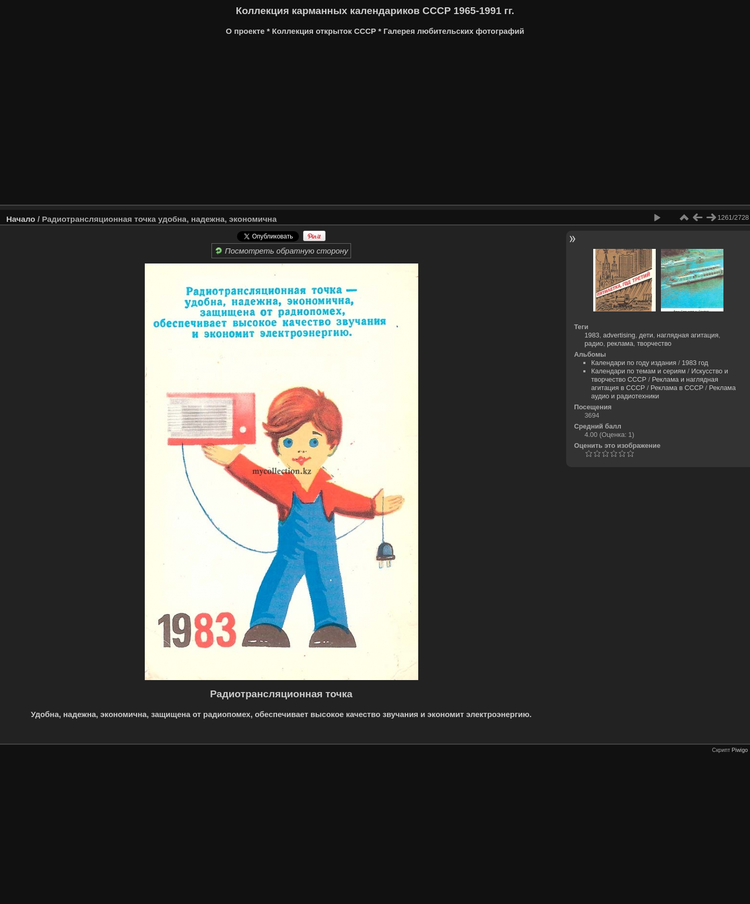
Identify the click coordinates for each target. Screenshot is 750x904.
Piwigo (740, 750)
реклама (620, 343)
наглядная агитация (687, 335)
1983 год (695, 363)
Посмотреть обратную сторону (281, 250)
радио (593, 343)
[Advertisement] (320, 124)
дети (646, 335)
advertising (619, 335)
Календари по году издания (633, 363)
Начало (20, 219)
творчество (654, 343)
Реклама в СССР (677, 388)
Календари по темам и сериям (638, 371)
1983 (591, 335)
